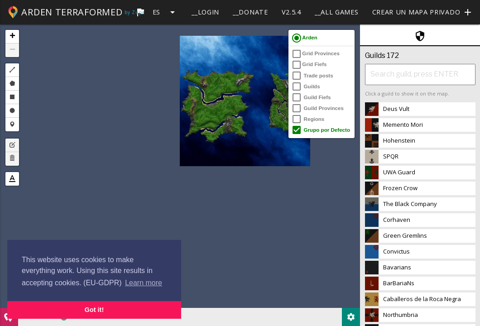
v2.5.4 (291, 12)
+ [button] (12, 36)
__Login (205, 12)
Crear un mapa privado (422, 12)
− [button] (12, 50)
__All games (337, 12)
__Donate (250, 12)
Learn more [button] (143, 283)
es (156, 12)
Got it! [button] (94, 309)
